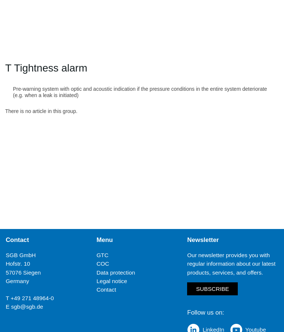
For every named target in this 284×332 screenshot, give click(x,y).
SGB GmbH (21, 255)
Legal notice (112, 281)
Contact (106, 289)
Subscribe (212, 289)
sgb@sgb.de (27, 306)
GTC (103, 255)
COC (103, 263)
